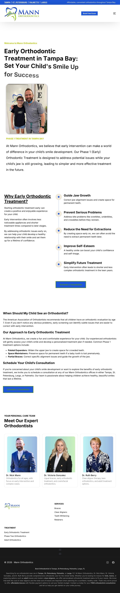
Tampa (40, 573)
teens (111, 576)
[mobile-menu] (110, 13)
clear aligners (49, 578)
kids (106, 576)
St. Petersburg (50, 573)
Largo (69, 573)
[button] (60, 550)
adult (26, 578)
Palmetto (60, 573)
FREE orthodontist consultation (103, 583)
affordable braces (18, 583)
